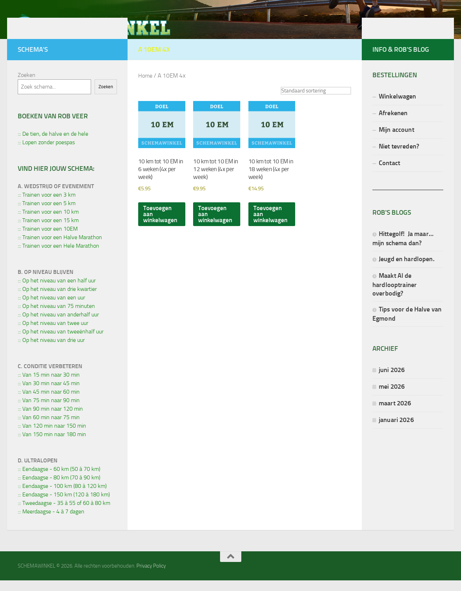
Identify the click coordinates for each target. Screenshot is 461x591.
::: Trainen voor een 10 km (48, 222)
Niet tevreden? (399, 157)
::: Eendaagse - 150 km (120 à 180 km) (64, 505)
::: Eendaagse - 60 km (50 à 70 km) (59, 479)
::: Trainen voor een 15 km (48, 230)
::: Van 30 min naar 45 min (49, 393)
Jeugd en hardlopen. (406, 269)
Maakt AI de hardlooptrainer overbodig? (394, 295)
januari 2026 (396, 430)
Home (145, 86)
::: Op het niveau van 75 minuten (56, 316)
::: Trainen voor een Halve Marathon (60, 247)
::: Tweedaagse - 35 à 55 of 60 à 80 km (64, 513)
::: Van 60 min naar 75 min (49, 427)
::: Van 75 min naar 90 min (49, 410)
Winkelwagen (397, 107)
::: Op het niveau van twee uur (53, 333)
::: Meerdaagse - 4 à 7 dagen (51, 522)
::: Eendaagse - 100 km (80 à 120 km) (62, 496)
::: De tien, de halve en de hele (53, 144)
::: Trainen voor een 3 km (46, 205)
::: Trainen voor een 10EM (48, 239)
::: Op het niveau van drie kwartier (57, 299)
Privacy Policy (151, 576)
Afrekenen (393, 123)
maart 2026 (395, 413)
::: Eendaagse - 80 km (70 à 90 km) (59, 488)
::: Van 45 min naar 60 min (49, 402)
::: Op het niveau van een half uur (57, 291)
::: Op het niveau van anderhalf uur (58, 325)
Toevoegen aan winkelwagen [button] (161, 228)
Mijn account (396, 140)
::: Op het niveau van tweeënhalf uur (60, 342)
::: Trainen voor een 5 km (46, 213)
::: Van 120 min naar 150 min (52, 436)
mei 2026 (392, 397)
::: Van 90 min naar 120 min (50, 419)
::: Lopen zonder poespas (46, 153)
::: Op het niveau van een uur (51, 308)
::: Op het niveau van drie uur (51, 350)
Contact (389, 173)
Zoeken (26, 85)
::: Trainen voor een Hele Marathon (58, 256)
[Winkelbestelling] (313, 101)
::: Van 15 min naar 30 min (49, 385)
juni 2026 (392, 380)
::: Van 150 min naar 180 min (52, 444)
